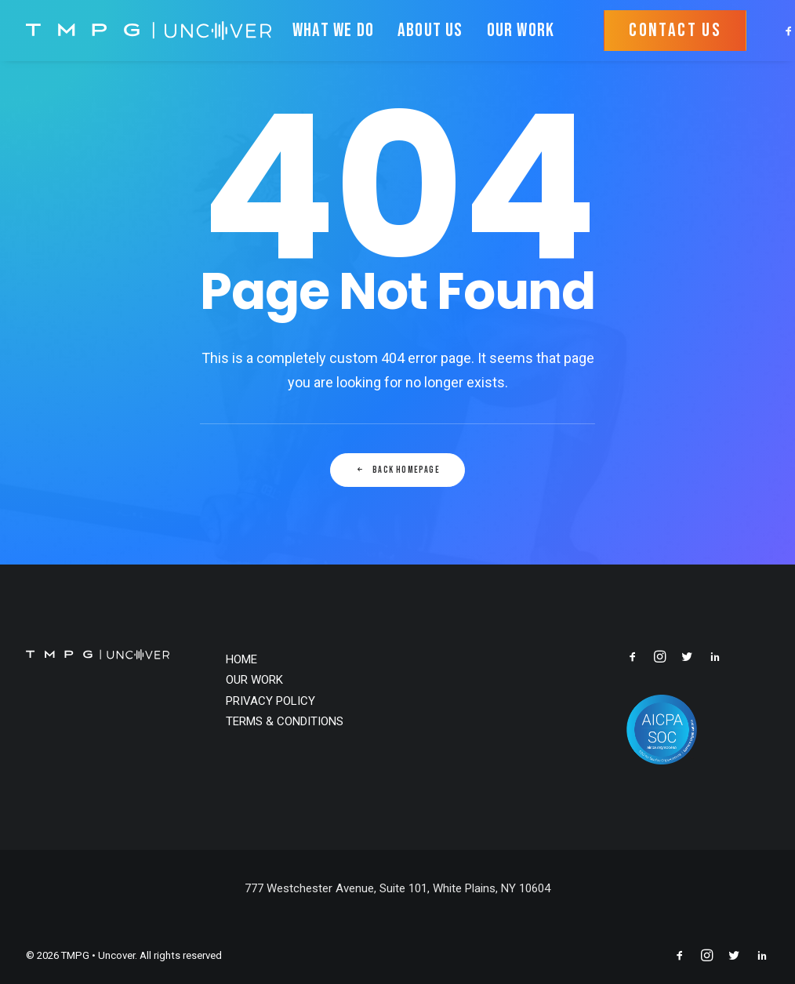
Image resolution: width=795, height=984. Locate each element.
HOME (241, 659)
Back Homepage (397, 470)
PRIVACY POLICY (270, 701)
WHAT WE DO (333, 30)
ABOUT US (430, 30)
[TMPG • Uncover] (148, 30)
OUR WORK (521, 30)
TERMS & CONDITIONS (284, 721)
